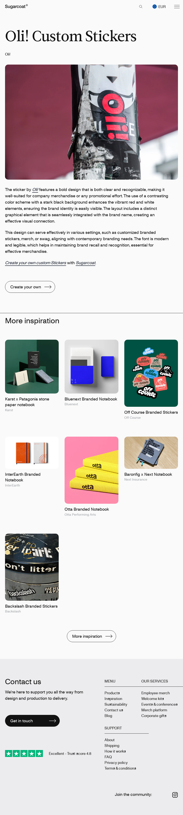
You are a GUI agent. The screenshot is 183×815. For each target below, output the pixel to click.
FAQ (108, 756)
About (110, 739)
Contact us (114, 710)
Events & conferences (159, 704)
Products (112, 692)
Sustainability (116, 704)
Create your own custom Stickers (35, 262)
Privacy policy (116, 762)
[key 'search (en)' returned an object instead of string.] (140, 6)
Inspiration (113, 698)
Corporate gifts (153, 715)
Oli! (35, 189)
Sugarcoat (85, 262)
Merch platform (154, 710)
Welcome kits (152, 698)
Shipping (112, 745)
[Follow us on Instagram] (175, 795)
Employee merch (155, 692)
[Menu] (177, 6)
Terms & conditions (120, 768)
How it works (115, 751)
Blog (108, 715)
